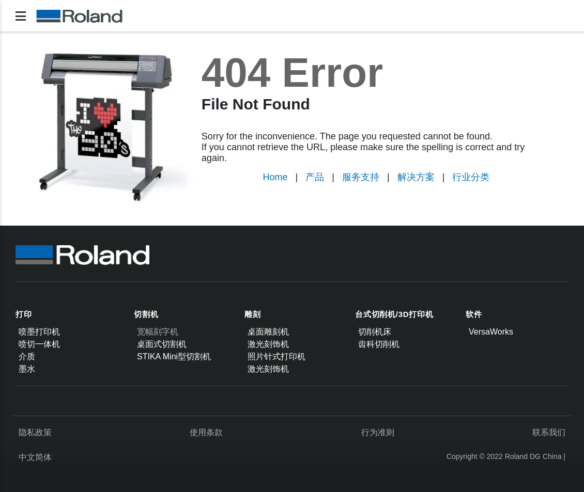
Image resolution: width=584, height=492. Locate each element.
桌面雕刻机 (268, 331)
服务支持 (360, 177)
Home (275, 177)
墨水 (27, 368)
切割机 (146, 314)
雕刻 (252, 314)
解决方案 (416, 177)
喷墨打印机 (39, 331)
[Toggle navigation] (21, 16)
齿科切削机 (378, 344)
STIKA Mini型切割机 (174, 356)
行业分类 (470, 177)
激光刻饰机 (268, 344)
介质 (27, 356)
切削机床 (374, 331)
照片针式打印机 (276, 356)
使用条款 (206, 432)
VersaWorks (491, 331)
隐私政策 (35, 432)
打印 (24, 314)
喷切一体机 (39, 344)
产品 (314, 177)
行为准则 (377, 432)
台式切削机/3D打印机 (394, 314)
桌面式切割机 (162, 344)
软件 (474, 314)
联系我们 (548, 432)
